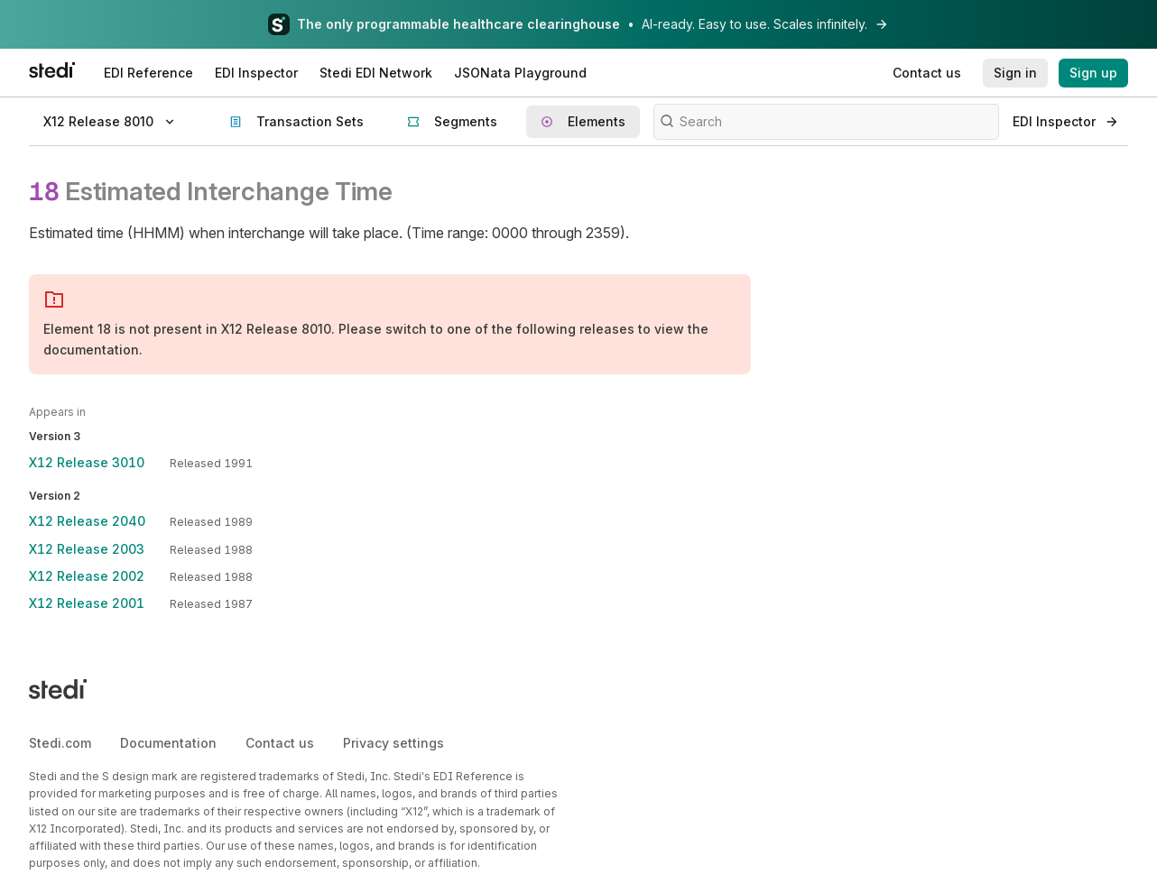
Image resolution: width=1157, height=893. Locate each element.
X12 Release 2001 (86, 603)
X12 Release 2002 (86, 576)
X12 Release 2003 (86, 549)
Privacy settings (393, 742)
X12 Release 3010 (86, 462)
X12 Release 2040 (87, 521)
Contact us (279, 742)
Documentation (168, 742)
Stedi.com (60, 742)
